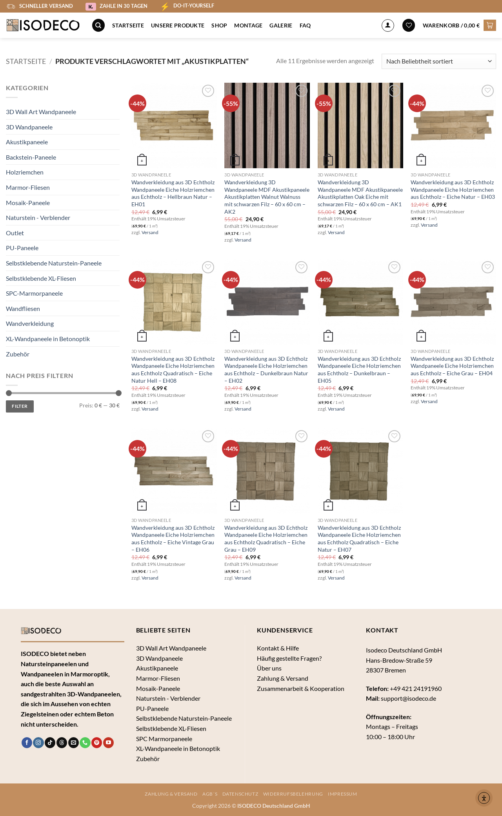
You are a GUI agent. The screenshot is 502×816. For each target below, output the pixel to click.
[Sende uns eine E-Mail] (73, 742)
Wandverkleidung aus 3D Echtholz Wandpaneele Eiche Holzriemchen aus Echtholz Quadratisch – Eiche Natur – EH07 (359, 538)
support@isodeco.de (408, 698)
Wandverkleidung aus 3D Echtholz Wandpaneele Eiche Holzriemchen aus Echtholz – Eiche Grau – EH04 (452, 365)
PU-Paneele (22, 247)
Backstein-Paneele (31, 157)
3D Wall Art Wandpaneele (41, 111)
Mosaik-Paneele (28, 202)
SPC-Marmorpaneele (34, 293)
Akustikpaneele (27, 141)
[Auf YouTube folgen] (108, 742)
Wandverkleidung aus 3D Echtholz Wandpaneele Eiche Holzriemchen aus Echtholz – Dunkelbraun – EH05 (359, 369)
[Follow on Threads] (61, 742)
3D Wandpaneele (29, 127)
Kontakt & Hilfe (278, 648)
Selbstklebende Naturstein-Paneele (54, 263)
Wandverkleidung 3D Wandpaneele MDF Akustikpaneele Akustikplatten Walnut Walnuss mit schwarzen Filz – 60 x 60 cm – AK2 (266, 197)
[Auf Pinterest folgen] (96, 742)
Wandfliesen (23, 308)
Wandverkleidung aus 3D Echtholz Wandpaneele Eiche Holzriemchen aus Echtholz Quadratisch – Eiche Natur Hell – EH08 (173, 369)
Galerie (280, 25)
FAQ (305, 25)
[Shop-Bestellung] (439, 61)
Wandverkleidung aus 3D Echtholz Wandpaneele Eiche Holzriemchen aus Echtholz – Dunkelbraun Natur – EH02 (266, 369)
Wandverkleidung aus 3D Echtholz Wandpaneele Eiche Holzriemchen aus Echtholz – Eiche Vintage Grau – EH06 (173, 538)
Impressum (342, 794)
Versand (150, 232)
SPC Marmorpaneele (164, 738)
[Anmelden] (388, 25)
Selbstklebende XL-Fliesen (41, 278)
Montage (248, 25)
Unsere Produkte (177, 25)
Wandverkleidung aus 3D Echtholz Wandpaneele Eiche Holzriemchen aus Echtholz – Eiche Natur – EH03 (453, 189)
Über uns (269, 668)
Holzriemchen (25, 172)
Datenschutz (240, 794)
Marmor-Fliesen (28, 187)
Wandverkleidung (30, 323)
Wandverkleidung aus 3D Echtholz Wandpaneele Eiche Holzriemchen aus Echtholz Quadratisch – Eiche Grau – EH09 (265, 538)
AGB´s (209, 794)
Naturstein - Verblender (38, 217)
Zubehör (17, 354)
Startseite (128, 25)
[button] (459, 25)
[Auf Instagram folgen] (38, 742)
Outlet (15, 232)
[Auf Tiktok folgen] (50, 742)
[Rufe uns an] (85, 742)
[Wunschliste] (408, 25)
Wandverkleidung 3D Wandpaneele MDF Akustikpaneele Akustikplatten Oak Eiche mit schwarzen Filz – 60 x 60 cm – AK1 (360, 193)
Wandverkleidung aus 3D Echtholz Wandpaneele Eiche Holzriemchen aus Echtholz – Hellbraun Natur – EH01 (173, 193)
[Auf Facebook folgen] (27, 742)
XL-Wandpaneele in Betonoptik (48, 338)
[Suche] (98, 25)
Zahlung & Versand (282, 678)
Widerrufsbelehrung (293, 794)
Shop (219, 25)
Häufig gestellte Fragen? (289, 658)
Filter (19, 406)
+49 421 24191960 (416, 688)
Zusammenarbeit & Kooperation (300, 688)
